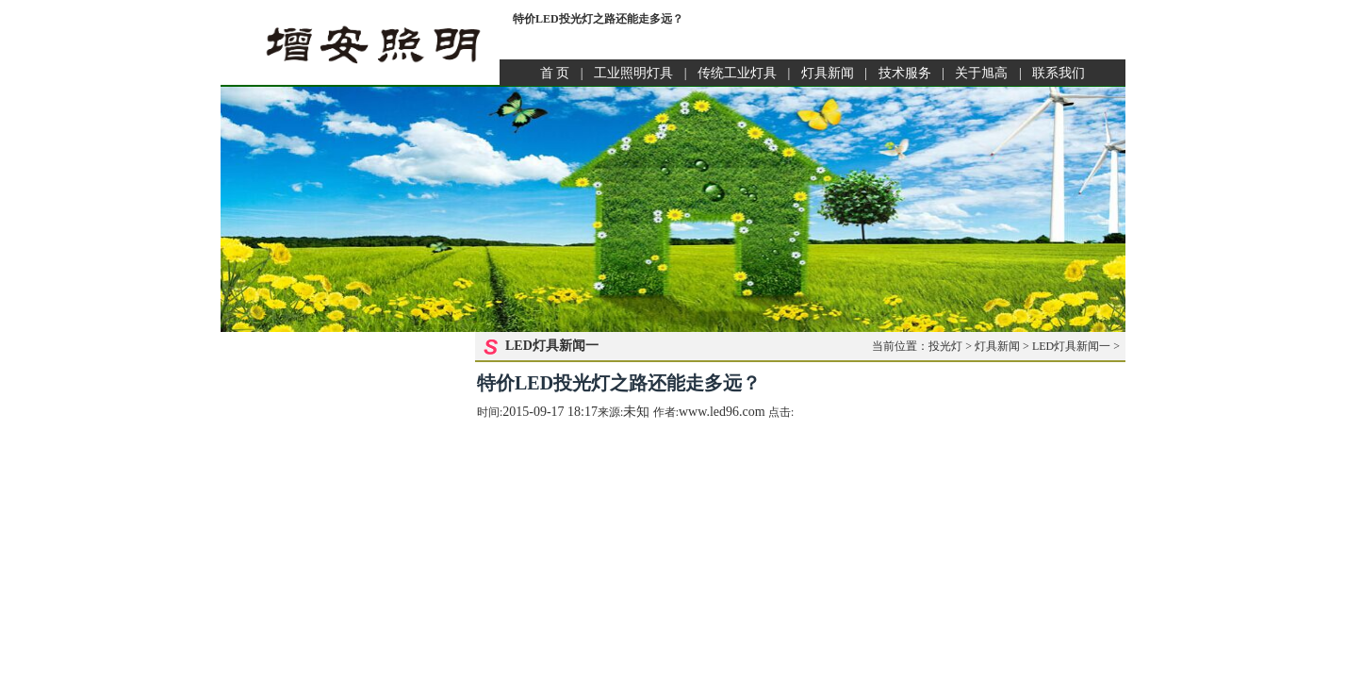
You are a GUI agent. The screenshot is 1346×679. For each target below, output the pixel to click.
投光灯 (945, 346)
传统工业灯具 (737, 73)
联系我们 (1058, 73)
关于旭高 (981, 73)
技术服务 (904, 73)
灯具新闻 (827, 73)
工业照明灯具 (633, 73)
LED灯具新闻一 (1071, 346)
